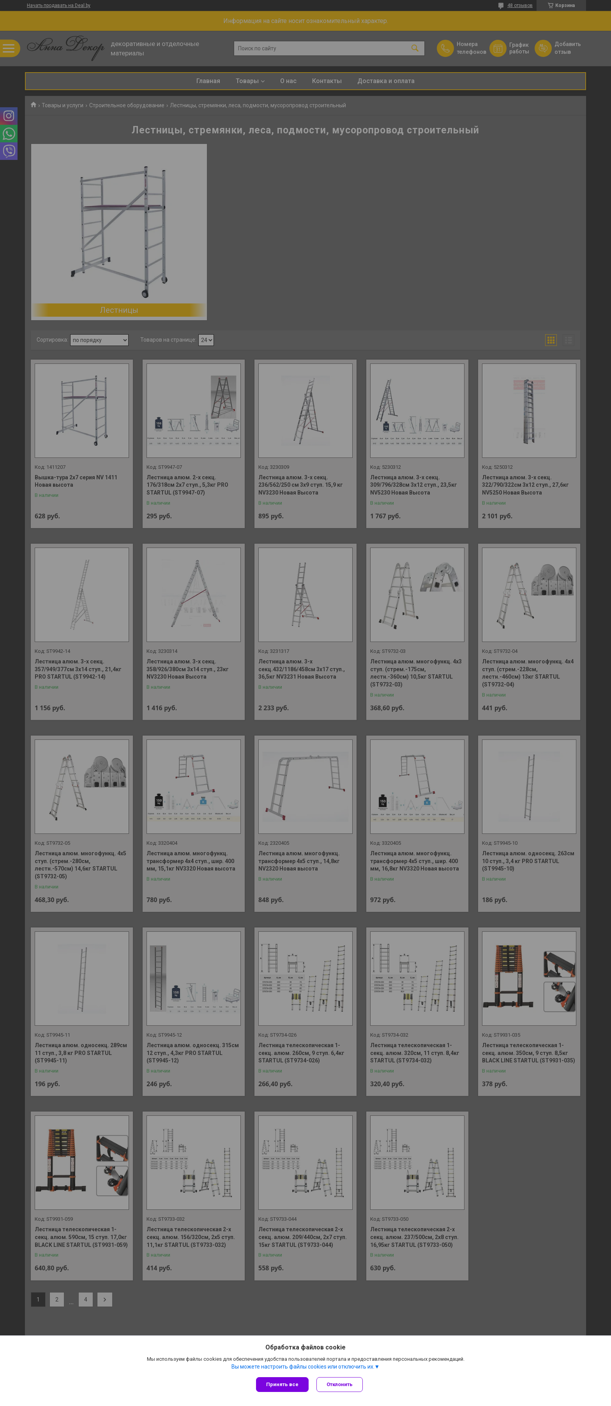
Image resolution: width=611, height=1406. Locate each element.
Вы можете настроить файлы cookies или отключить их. (302, 1366)
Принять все (282, 1384)
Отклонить (340, 1384)
